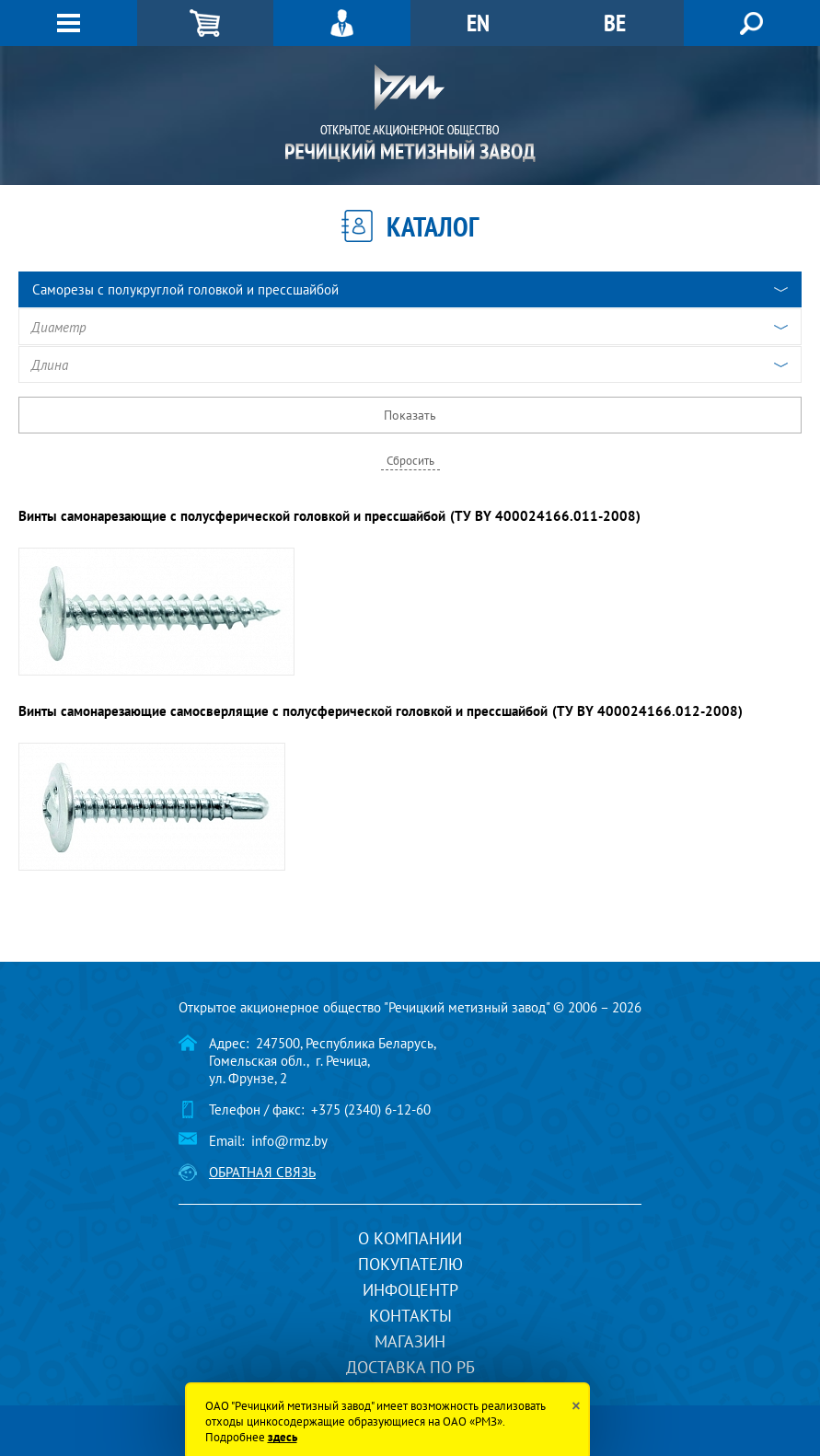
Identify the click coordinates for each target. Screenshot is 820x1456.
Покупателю (410, 1264)
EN (478, 22)
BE (615, 22)
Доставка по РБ (410, 1367)
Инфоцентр (410, 1289)
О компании (410, 1238)
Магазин (410, 1341)
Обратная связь (262, 1172)
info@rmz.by (289, 1141)
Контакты (410, 1315)
